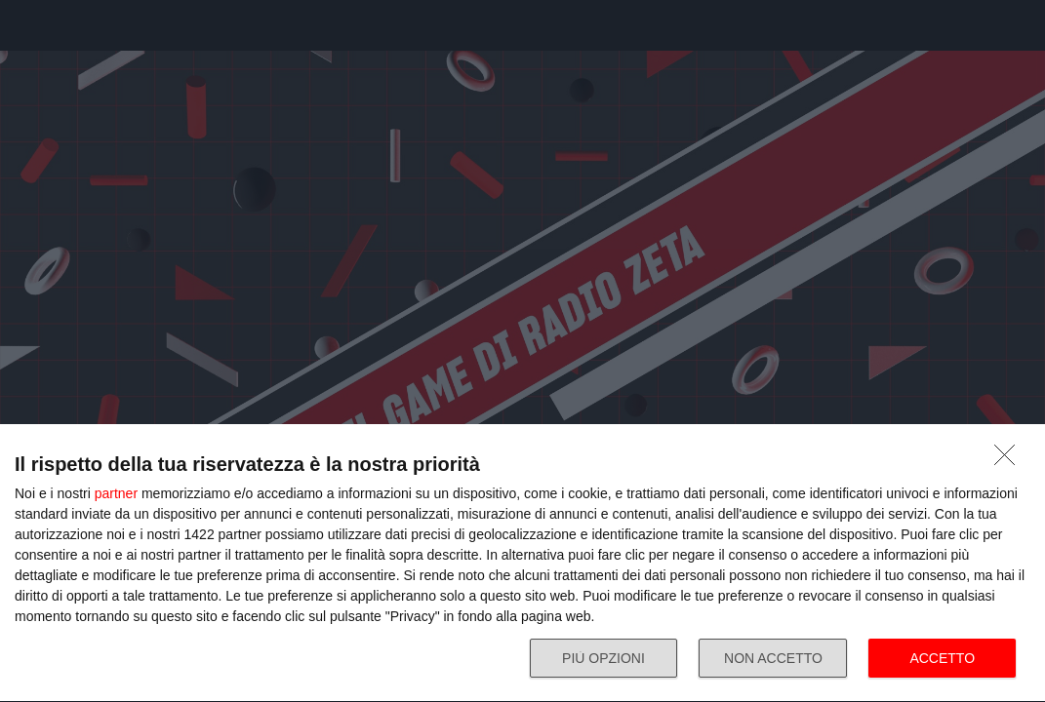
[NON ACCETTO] (1009, 460)
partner (116, 493)
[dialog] (522, 563)
